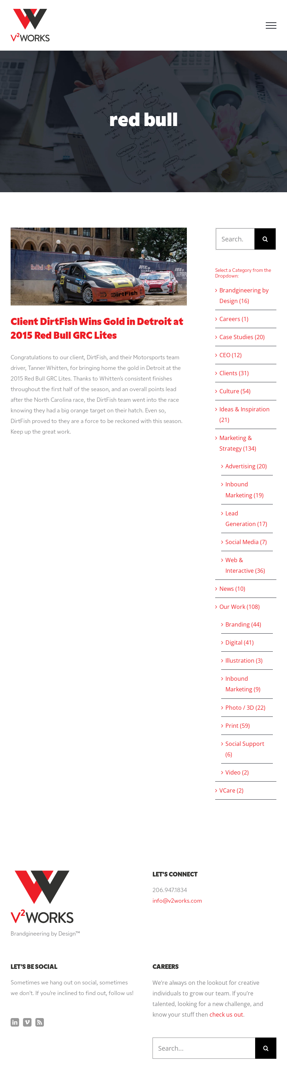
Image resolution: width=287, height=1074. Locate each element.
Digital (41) (239, 642)
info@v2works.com (177, 901)
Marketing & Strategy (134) (237, 443)
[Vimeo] (27, 1022)
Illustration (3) (244, 660)
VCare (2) (231, 790)
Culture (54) (235, 391)
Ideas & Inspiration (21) (244, 414)
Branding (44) (243, 624)
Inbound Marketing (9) (242, 684)
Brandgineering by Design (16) (244, 295)
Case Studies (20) (242, 337)
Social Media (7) (246, 542)
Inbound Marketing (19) (244, 489)
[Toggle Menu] (271, 25)
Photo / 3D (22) (245, 708)
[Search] (265, 239)
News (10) (232, 589)
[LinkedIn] (15, 1022)
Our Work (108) (239, 607)
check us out (226, 1014)
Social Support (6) (244, 749)
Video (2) (237, 772)
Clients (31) (234, 373)
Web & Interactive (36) (245, 565)
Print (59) (237, 726)
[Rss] (39, 1022)
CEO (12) (230, 355)
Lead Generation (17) (246, 518)
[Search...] (235, 239)
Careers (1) (233, 319)
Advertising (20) (246, 466)
